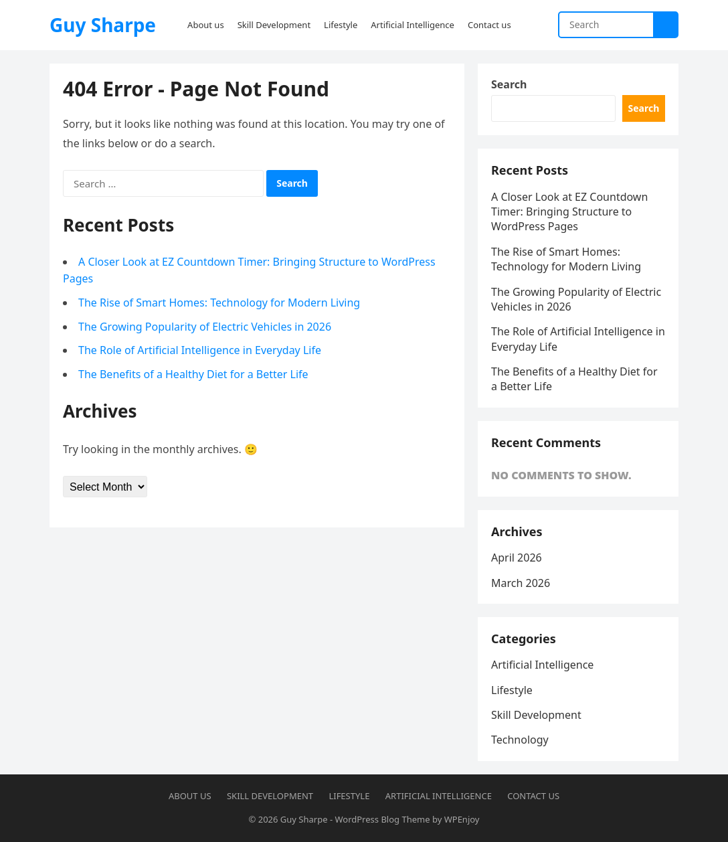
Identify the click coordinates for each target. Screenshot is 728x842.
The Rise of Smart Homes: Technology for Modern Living (219, 302)
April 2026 (516, 557)
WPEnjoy (462, 819)
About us (190, 796)
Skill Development (536, 714)
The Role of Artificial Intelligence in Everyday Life (199, 350)
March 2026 (520, 583)
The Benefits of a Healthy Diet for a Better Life (193, 374)
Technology (520, 739)
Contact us (533, 796)
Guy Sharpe (103, 24)
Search (509, 84)
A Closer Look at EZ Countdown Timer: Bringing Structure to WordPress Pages (569, 211)
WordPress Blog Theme (382, 819)
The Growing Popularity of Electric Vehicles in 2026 (204, 326)
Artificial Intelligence (542, 664)
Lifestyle (512, 690)
